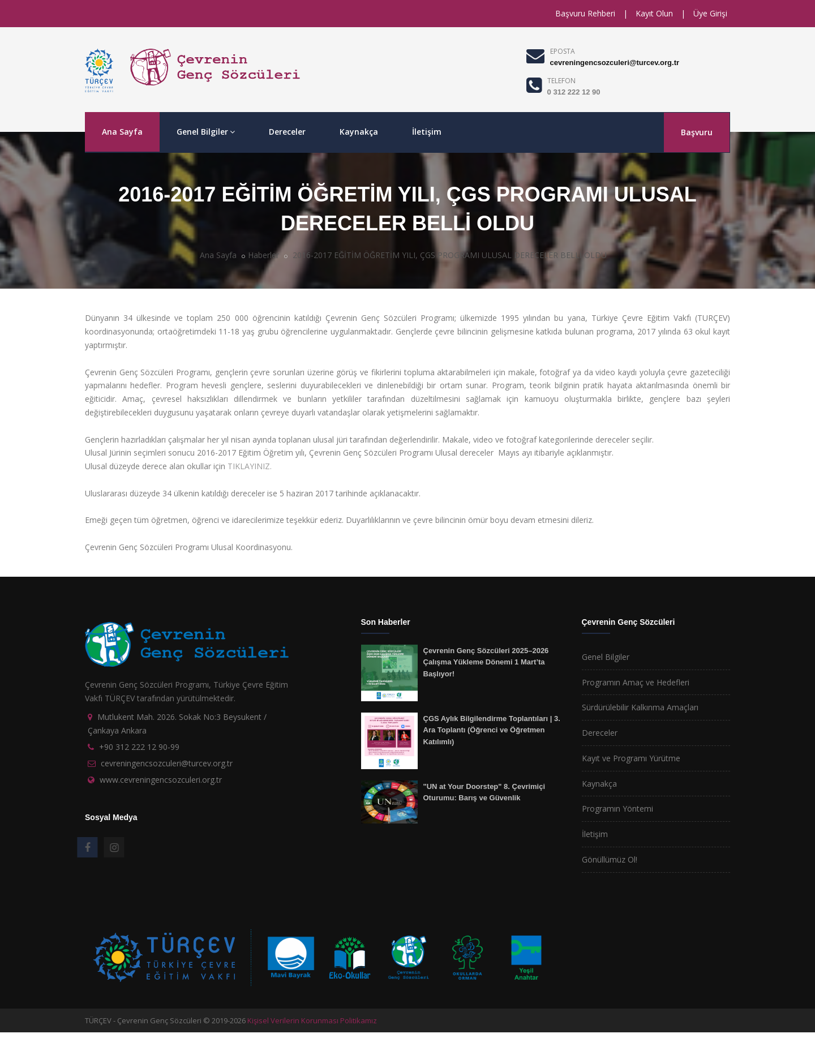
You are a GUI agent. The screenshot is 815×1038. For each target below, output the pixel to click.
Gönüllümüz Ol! (609, 859)
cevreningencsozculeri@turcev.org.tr (614, 62)
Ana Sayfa (122, 131)
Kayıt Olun (654, 13)
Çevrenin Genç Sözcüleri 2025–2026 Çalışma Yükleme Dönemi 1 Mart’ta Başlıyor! (486, 662)
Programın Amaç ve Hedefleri (635, 682)
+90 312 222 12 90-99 (139, 746)
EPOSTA (562, 51)
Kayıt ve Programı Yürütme (631, 758)
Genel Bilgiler (206, 131)
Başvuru (697, 132)
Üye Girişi (710, 13)
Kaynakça (359, 131)
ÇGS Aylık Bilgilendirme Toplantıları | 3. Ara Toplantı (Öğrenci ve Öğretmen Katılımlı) (491, 730)
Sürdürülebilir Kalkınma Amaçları (640, 707)
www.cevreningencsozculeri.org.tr (161, 779)
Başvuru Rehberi (585, 13)
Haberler (263, 255)
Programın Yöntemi (617, 808)
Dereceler (287, 131)
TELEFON (561, 80)
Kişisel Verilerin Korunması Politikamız (312, 1020)
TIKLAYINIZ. (250, 466)
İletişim (426, 131)
